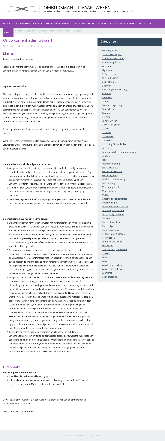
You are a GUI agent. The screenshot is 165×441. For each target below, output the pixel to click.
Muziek (105, 194)
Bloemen (106, 93)
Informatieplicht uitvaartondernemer (119, 152)
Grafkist (106, 128)
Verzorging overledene (113, 269)
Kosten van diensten (112, 171)
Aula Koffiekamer (110, 77)
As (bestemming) (110, 74)
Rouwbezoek (108, 237)
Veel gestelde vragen (95, 23)
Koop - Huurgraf (110, 167)
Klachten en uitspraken (24, 31)
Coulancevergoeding (112, 105)
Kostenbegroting (110, 175)
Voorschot (107, 272)
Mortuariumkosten (111, 191)
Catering (106, 101)
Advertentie (107, 66)
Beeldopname (109, 81)
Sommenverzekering (112, 241)
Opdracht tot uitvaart (112, 222)
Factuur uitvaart (109, 120)
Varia (104, 257)
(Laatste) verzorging (112, 54)
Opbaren (106, 218)
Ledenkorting (108, 183)
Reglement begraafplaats (114, 233)
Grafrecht (106, 132)
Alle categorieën (110, 50)
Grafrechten (108, 136)
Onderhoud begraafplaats (114, 198)
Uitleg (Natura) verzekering (115, 249)
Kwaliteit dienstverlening (113, 179)
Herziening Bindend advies (115, 144)
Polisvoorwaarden (111, 230)
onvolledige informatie (113, 210)
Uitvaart (106, 253)
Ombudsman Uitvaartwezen (82, 435)
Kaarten (106, 155)
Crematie (106, 113)
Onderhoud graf (109, 202)
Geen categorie (109, 276)
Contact (8, 32)
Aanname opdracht (111, 62)
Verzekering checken (112, 265)
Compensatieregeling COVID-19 (132, 23)
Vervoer (106, 261)
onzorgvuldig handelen (113, 214)
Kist (104, 159)
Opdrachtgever (109, 226)
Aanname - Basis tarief (113, 58)
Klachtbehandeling (27, 23)
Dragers (106, 116)
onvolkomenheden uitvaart (115, 206)
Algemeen (107, 70)
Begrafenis (107, 85)
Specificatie (107, 245)
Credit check (108, 109)
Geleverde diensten (45, 31)
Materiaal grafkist (110, 187)
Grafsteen (107, 140)
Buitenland (107, 97)
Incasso (106, 148)
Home (6, 23)
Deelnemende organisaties (60, 23)
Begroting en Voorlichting (114, 89)
